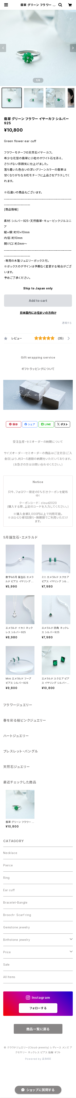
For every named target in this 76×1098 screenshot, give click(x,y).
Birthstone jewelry (16, 939)
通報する (67, 322)
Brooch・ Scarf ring (17, 915)
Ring (6, 877)
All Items (9, 977)
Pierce (8, 865)
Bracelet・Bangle (15, 902)
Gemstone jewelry (16, 927)
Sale (6, 964)
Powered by (38, 1058)
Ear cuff (9, 890)
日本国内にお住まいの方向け (38, 312)
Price (7, 952)
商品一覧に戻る (38, 1029)
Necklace (10, 853)
